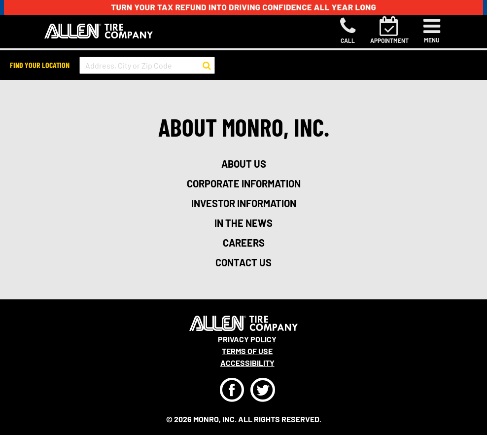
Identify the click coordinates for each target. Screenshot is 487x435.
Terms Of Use (247, 351)
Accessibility (247, 362)
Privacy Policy (247, 339)
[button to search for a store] (207, 65)
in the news (243, 223)
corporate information (244, 183)
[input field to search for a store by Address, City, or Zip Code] (147, 65)
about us (243, 164)
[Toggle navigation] (432, 30)
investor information (243, 203)
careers (244, 243)
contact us (243, 262)
